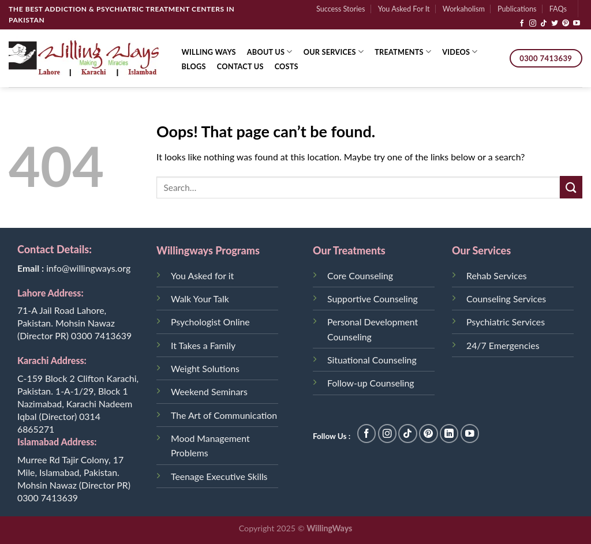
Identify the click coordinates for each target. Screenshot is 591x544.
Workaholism (464, 8)
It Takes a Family (203, 345)
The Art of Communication (224, 415)
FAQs (558, 8)
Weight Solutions (205, 368)
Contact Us (240, 66)
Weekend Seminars (209, 391)
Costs (286, 66)
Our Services (334, 51)
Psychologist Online (210, 321)
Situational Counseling (372, 359)
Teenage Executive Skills (219, 476)
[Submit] (571, 187)
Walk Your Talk (200, 298)
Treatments (403, 51)
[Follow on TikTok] (543, 24)
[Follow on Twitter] (554, 24)
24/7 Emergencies (502, 345)
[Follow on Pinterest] (565, 24)
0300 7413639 (101, 335)
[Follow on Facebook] (521, 24)
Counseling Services (506, 298)
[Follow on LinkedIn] (449, 433)
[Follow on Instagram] (532, 24)
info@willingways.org (88, 267)
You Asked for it (202, 275)
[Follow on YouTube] (576, 24)
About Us (270, 51)
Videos (459, 51)
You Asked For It (404, 8)
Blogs (194, 66)
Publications (517, 8)
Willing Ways (209, 52)
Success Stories (340, 8)
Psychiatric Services (505, 321)
